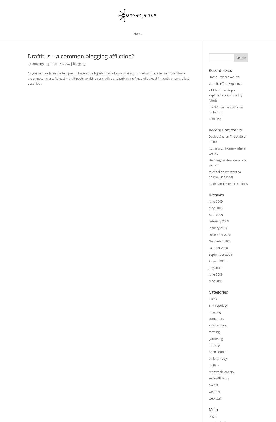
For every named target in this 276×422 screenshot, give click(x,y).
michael (214, 172)
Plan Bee (215, 119)
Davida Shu (216, 136)
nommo (214, 148)
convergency (40, 63)
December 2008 (220, 235)
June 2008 (216, 274)
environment (218, 325)
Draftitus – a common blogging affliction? (81, 56)
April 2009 (216, 215)
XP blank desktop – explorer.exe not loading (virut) (226, 95)
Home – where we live (224, 77)
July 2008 (215, 268)
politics (214, 365)
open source (217, 352)
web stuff (215, 398)
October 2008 (218, 248)
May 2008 (215, 281)
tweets (213, 385)
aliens (213, 299)
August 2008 (217, 261)
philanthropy (218, 358)
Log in (213, 416)
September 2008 (220, 254)
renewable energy (221, 372)
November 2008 (220, 241)
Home (138, 34)
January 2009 (218, 228)
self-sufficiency (219, 378)
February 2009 (219, 221)
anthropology (218, 305)
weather (214, 392)
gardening (216, 339)
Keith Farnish (218, 184)
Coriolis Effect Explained (225, 84)
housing (214, 345)
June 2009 (216, 201)
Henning (215, 160)
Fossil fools (240, 184)
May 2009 (215, 208)
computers (216, 318)
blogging (79, 63)
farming (214, 332)
